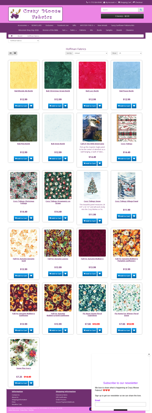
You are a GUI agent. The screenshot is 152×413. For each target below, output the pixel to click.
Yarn (64, 30)
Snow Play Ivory (24, 368)
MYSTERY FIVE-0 (86, 25)
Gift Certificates (61, 397)
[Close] (149, 354)
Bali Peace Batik (126, 91)
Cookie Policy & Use (13, 410)
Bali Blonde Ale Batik (23, 91)
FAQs (14, 402)
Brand (20, 36)
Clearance (130, 30)
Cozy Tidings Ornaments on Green (58, 202)
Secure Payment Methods (65, 402)
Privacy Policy (23, 410)
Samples (109, 30)
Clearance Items (61, 395)
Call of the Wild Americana (92, 143)
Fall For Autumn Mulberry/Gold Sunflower (58, 314)
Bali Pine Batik (23, 143)
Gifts (74, 25)
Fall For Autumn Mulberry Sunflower (23, 314)
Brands (119, 30)
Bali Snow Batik (58, 143)
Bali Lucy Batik (92, 91)
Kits (91, 30)
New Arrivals (102, 25)
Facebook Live (63, 25)
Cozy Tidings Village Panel (126, 201)
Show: (114, 53)
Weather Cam (17, 404)
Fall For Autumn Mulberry (92, 259)
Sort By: (69, 53)
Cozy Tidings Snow (92, 201)
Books (99, 30)
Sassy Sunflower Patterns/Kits (122, 25)
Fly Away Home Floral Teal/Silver (92, 314)
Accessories (22, 25)
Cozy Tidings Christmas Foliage (23, 202)
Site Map (31, 410)
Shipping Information (19, 400)
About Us (15, 397)
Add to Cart (21, 106)
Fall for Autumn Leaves (58, 259)
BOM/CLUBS (37, 25)
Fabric (72, 30)
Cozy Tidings (126, 143)
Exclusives (49, 25)
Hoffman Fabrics (33, 36)
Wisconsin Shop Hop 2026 (29, 30)
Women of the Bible (50, 30)
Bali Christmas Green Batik (58, 91)
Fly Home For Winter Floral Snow (126, 314)
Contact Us (16, 395)
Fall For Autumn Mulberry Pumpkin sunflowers (126, 260)
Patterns (82, 30)
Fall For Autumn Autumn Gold (23, 260)
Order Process (61, 400)
